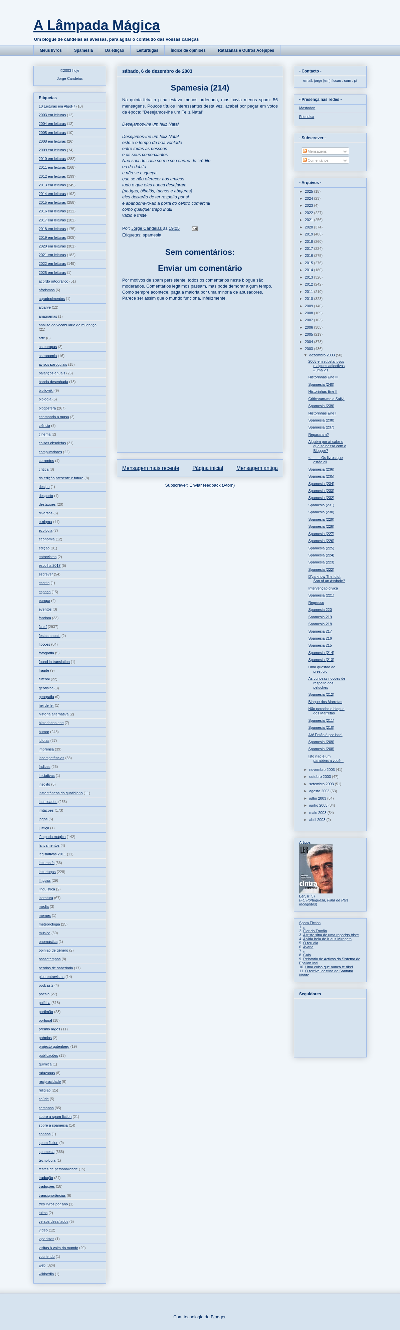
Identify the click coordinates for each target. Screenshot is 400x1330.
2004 (309, 342)
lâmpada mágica (52, 837)
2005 (309, 334)
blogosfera (47, 408)
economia (47, 539)
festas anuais (49, 636)
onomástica (48, 942)
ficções (44, 644)
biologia (45, 399)
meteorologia (49, 924)
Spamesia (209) (321, 742)
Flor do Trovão (315, 931)
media (44, 906)
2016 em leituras (52, 211)
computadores (50, 452)
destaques (47, 504)
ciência (44, 426)
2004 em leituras (52, 124)
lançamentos (49, 845)
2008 (309, 313)
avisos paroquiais (53, 364)
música (44, 933)
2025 (309, 191)
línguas (44, 880)
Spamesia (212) (321, 694)
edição (44, 548)
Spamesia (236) (321, 469)
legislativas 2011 (52, 854)
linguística (47, 889)
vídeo (43, 1230)
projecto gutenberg (54, 1046)
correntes (46, 461)
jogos (43, 819)
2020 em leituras (52, 246)
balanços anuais (52, 373)
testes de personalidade (58, 1169)
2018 (309, 241)
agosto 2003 (320, 791)
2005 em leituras (52, 133)
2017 (309, 248)
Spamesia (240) (321, 384)
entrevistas (47, 557)
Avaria (308, 947)
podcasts (46, 985)
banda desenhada (53, 382)
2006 (309, 327)
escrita (44, 583)
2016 (309, 256)
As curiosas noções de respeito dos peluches (326, 682)
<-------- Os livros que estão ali (325, 460)
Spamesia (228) (321, 526)
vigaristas (46, 1239)
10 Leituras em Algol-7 (57, 106)
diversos (45, 513)
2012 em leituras (52, 176)
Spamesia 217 (320, 631)
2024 (309, 198)
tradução (46, 1178)
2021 (309, 220)
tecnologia (47, 1160)
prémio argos (49, 1029)
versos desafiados (53, 1221)
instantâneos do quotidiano (61, 793)
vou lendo (47, 1257)
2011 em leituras (52, 167)
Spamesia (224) (321, 555)
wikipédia (46, 1274)
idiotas (44, 740)
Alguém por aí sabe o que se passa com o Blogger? (327, 446)
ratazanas (47, 1073)
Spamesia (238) (321, 420)
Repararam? (318, 435)
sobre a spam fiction (55, 1117)
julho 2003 (318, 798)
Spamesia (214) (321, 653)
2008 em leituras (52, 141)
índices (44, 767)
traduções (47, 1186)
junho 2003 (319, 805)
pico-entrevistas (51, 977)
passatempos (49, 959)
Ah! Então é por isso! (325, 735)
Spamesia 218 (320, 624)
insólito (44, 784)
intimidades (48, 802)
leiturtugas (47, 872)
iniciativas (47, 776)
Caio (307, 955)
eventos (45, 609)
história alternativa (53, 714)
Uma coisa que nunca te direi (329, 967)
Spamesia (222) (321, 569)
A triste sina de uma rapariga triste (331, 935)
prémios (45, 1038)
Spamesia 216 (320, 638)
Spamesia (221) (321, 595)
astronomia (48, 356)
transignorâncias (52, 1195)
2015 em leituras (52, 202)
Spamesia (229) (321, 519)
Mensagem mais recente (150, 468)
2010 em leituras (52, 159)
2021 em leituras (52, 255)
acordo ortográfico (53, 281)
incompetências (51, 758)
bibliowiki (46, 390)
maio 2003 (318, 813)
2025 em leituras (52, 273)
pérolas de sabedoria (56, 968)
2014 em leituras (52, 194)
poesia (44, 994)
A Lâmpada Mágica (96, 25)
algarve (45, 307)
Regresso (316, 603)
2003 (309, 349)
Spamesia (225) (321, 548)
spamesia (152, 234)
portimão (46, 1012)
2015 (309, 263)
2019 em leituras (52, 237)
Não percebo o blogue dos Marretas (326, 711)
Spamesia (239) (321, 406)
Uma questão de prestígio (321, 669)
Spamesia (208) (321, 749)
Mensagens (315, 151)
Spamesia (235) (321, 476)
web (42, 1265)
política (44, 1003)
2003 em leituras (52, 115)
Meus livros (51, 50)
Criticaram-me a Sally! (326, 399)
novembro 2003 (322, 770)
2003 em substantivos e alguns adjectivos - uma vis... (326, 365)
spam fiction (48, 1143)
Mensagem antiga (257, 468)
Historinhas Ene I (322, 413)
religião (44, 1090)
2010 (309, 299)
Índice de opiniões (188, 50)
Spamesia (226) (321, 541)
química (45, 1064)
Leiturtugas (147, 50)
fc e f (43, 627)
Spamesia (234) (321, 484)
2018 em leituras (52, 229)
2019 (309, 234)
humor (44, 732)
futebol (44, 679)
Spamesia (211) (321, 720)
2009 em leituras (52, 150)
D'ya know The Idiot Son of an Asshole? (326, 578)
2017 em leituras (52, 220)
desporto (46, 496)
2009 (309, 306)
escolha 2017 (49, 565)
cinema (44, 434)
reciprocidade (50, 1081)
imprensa (46, 749)
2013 (309, 277)
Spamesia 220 (320, 610)
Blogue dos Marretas (325, 702)
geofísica (46, 688)
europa (44, 601)
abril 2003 (317, 820)
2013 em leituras (52, 185)
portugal (45, 1020)
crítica (43, 469)
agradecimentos (52, 299)
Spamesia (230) (321, 512)
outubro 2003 (320, 777)
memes (45, 915)
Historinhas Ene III (323, 377)
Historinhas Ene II (322, 391)
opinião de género (53, 950)
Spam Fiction (310, 923)
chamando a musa (54, 417)
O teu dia (310, 943)
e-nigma (45, 522)
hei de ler (46, 705)
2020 (309, 227)
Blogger (218, 1316)
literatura (46, 898)
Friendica (306, 117)
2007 (309, 320)
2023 (309, 205)
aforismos (47, 290)
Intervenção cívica (323, 588)
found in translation (54, 662)
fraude (44, 670)
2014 (309, 270)
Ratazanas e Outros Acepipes (246, 50)
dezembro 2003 (322, 355)
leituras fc (46, 863)
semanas (46, 1108)
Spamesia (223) (321, 562)
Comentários (316, 160)
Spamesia (83, 50)
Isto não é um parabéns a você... (326, 758)
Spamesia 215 (320, 645)
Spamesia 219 (320, 617)
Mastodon (307, 108)
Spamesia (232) (321, 498)
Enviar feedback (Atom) (212, 485)
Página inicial (207, 468)
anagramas (48, 316)
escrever (46, 574)
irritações (46, 810)
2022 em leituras (52, 264)
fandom (45, 618)
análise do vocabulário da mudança (67, 325)
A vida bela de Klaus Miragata (327, 939)
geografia (46, 697)
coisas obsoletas (52, 443)
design (44, 487)
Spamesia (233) (321, 491)
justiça (44, 828)
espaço (44, 592)
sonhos (44, 1134)
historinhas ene (51, 723)
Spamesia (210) (321, 727)
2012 (309, 284)
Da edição (114, 50)
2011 (309, 292)
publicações (48, 1055)
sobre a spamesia (53, 1125)
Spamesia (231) (321, 505)
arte (42, 338)
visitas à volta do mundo (58, 1248)
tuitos (43, 1213)
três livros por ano (53, 1204)
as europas (48, 347)
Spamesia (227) (321, 534)
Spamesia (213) (321, 660)
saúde (44, 1099)
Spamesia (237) (321, 427)
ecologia (45, 530)
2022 (309, 213)
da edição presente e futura (61, 478)
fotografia (46, 653)
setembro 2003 (322, 784)
